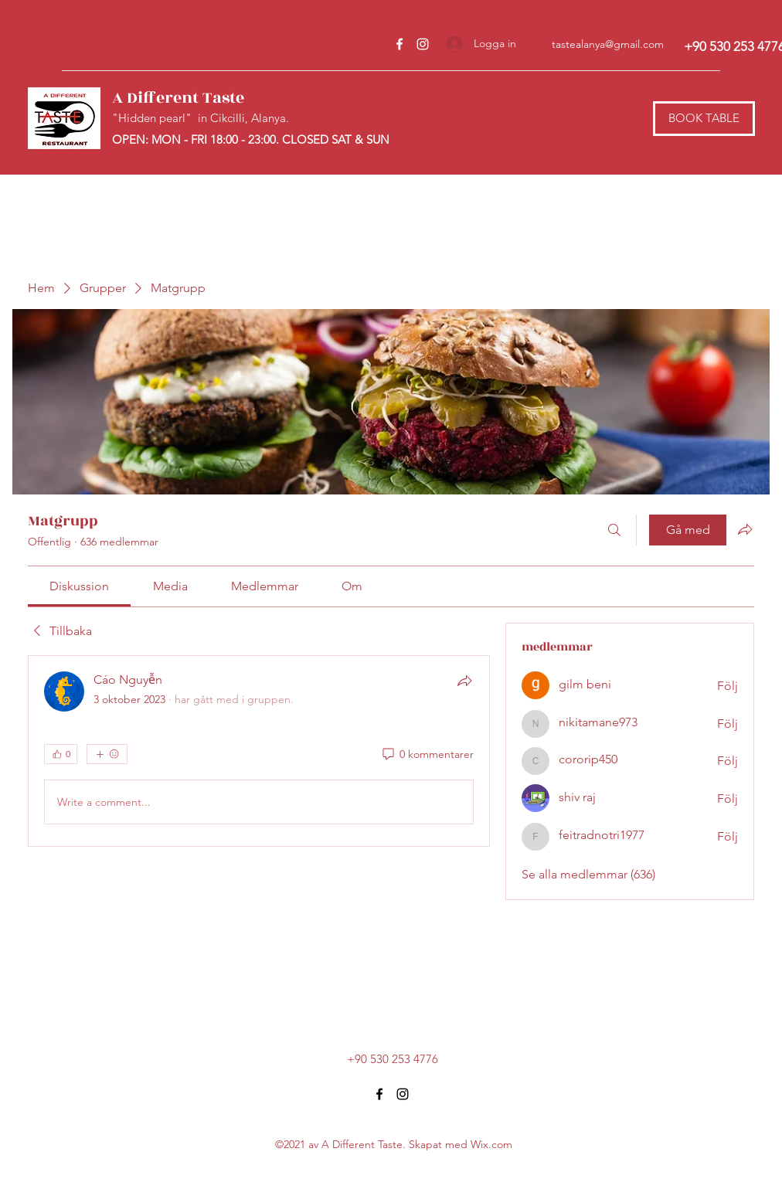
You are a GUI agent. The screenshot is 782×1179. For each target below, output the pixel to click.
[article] (259, 751)
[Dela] (464, 680)
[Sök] (614, 530)
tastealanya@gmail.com (608, 44)
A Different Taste (178, 98)
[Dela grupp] (745, 529)
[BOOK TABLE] (704, 118)
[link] (79, 586)
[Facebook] (399, 44)
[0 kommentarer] (427, 755)
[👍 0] (60, 754)
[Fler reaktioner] (107, 754)
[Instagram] (422, 44)
